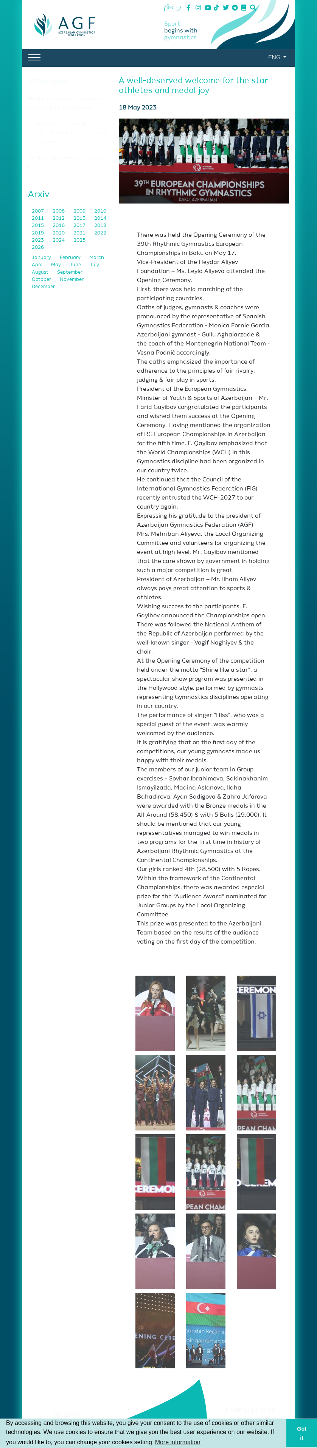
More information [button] (177, 1442)
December (43, 286)
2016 (59, 225)
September (69, 272)
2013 (80, 218)
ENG (275, 58)
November (72, 279)
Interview (48, 81)
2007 (38, 211)
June (76, 264)
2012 (59, 218)
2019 (38, 233)
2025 (79, 240)
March (96, 257)
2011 (38, 218)
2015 (38, 225)
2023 (38, 240)
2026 (38, 247)
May (56, 264)
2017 (80, 225)
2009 (80, 211)
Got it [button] (301, 1433)
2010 (100, 211)
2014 (100, 218)
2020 (59, 233)
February (71, 257)
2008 (59, 211)
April (38, 264)
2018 (100, 225)
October (42, 279)
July (94, 264)
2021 (80, 233)
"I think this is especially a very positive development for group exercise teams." (67, 133)
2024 (59, 240)
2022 (100, 233)
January (42, 257)
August (41, 272)
